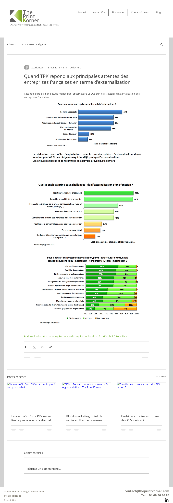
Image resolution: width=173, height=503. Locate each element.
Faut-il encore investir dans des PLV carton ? (140, 418)
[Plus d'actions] (147, 67)
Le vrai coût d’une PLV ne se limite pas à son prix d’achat (31, 418)
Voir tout (161, 376)
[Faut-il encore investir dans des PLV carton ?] (141, 396)
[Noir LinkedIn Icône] (166, 500)
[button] (118, 12)
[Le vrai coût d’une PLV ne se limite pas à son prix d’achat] (31, 396)
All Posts (11, 44)
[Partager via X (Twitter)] (33, 347)
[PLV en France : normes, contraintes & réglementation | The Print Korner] (86, 396)
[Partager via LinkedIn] (42, 347)
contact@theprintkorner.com (147, 491)
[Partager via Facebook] (25, 347)
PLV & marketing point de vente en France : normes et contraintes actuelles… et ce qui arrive (86, 418)
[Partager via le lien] (50, 347)
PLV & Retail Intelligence (34, 44)
